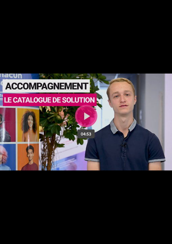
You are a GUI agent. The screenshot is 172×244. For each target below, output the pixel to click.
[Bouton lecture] (86, 116)
